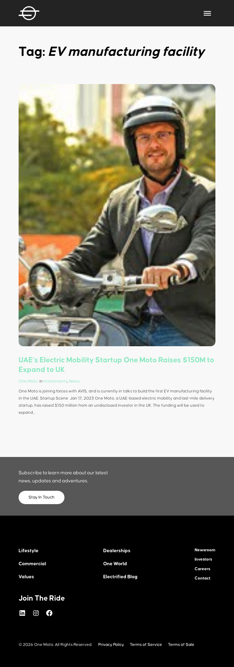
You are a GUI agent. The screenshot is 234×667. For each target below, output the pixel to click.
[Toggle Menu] (207, 13)
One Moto (28, 381)
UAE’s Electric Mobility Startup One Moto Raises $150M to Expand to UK (116, 365)
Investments (55, 381)
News (74, 381)
